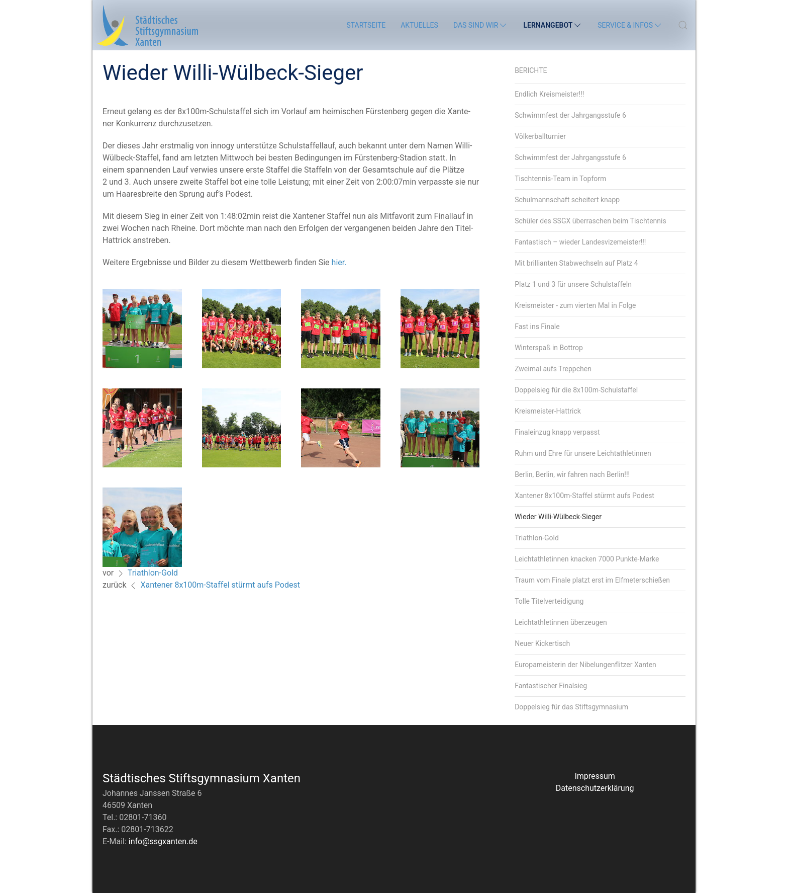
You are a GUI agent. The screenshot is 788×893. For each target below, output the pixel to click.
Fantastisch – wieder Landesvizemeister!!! (580, 242)
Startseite (365, 25)
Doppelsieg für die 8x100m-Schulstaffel (576, 390)
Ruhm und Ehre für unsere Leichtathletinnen (583, 453)
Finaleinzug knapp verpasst (557, 432)
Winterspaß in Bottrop (549, 348)
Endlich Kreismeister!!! (549, 94)
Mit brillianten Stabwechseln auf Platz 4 (576, 263)
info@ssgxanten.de (163, 841)
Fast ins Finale (537, 326)
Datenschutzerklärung (595, 788)
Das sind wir (481, 25)
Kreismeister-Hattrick (548, 411)
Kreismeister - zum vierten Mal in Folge (575, 305)
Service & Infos (630, 25)
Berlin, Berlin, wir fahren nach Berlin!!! (572, 474)
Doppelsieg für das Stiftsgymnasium (571, 707)
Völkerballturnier (540, 136)
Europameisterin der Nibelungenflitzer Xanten (585, 665)
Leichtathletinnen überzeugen (561, 622)
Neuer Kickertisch (542, 643)
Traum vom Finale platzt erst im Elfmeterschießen (592, 580)
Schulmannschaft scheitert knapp (567, 200)
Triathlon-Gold (153, 573)
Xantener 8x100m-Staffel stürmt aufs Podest (220, 585)
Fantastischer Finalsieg (551, 686)
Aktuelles (419, 25)
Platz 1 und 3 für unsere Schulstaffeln (573, 284)
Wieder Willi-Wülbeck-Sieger (558, 517)
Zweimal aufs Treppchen (553, 369)
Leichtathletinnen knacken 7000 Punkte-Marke (587, 559)
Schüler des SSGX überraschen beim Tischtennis (590, 221)
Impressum (594, 776)
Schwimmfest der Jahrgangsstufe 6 (570, 115)
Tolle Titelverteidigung (549, 601)
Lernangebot (552, 25)
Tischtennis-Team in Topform (560, 179)
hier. (339, 262)
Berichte (531, 70)
